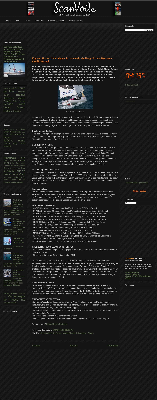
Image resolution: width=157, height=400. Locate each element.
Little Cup (8, 161)
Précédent (113, 345)
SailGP (10, 95)
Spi (6, 168)
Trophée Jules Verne (14, 101)
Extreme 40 (19, 134)
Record (21, 92)
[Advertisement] (75, 38)
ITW (23, 300)
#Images (128, 274)
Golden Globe (8, 88)
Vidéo (13, 302)
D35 (23, 132)
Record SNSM (19, 161)
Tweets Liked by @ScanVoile (136, 183)
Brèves (14, 293)
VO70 (23, 144)
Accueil (74, 345)
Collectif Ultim (16, 132)
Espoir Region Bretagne (56, 324)
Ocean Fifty (12, 143)
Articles (7, 293)
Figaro (91, 333)
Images (7, 302)
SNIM (7, 163)
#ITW (127, 272)
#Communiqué (134, 272)
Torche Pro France (14, 168)
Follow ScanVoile (132, 85)
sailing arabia (17, 182)
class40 (7, 146)
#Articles (136, 274)
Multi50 (21, 141)
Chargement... (130, 101)
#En (136, 276)
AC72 (7, 129)
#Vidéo (128, 278)
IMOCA (11, 140)
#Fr (133, 276)
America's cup (14, 157)
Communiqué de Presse (51, 333)
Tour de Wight (9, 177)
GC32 (22, 138)
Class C (15, 129)
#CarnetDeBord (145, 276)
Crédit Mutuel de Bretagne (75, 333)
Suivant (36, 345)
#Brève (128, 276)
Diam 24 (9, 134)
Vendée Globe (14, 104)
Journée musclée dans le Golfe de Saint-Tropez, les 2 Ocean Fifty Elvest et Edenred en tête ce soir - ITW (14, 259)
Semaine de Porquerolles (16, 166)
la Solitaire (16, 111)
